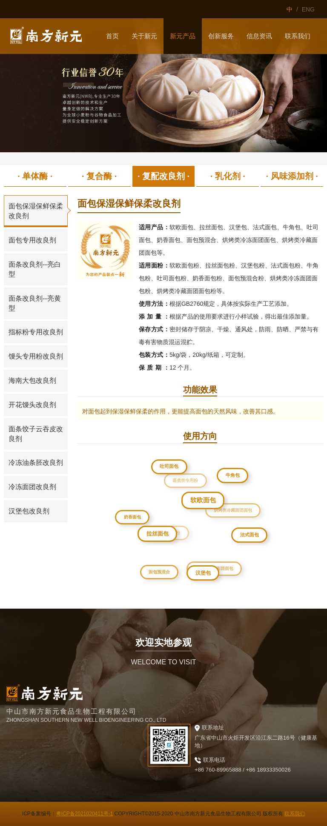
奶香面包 (132, 516)
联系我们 (294, 814)
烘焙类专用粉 (163, 528)
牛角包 (234, 476)
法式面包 (251, 536)
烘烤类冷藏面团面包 (230, 507)
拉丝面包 (161, 537)
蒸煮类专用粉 (182, 477)
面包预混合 (158, 570)
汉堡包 (205, 575)
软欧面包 (207, 504)
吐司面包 (170, 467)
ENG (308, 9)
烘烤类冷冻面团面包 (212, 566)
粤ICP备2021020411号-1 (84, 814)
